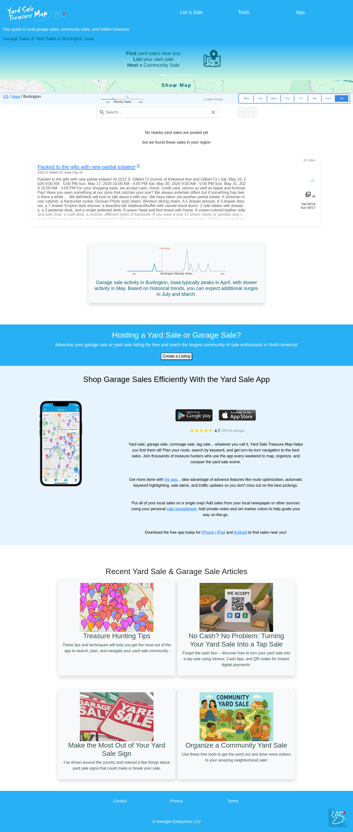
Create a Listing (176, 356)
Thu (287, 98)
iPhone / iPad (213, 532)
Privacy (176, 801)
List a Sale (191, 12)
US (5, 96)
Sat (315, 98)
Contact (120, 801)
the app (170, 479)
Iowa (16, 96)
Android (240, 532)
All (341, 98)
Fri (301, 98)
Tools (244, 12)
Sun (328, 98)
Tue (260, 98)
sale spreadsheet (182, 509)
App (300, 12)
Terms (232, 801)
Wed (274, 98)
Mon (246, 98)
